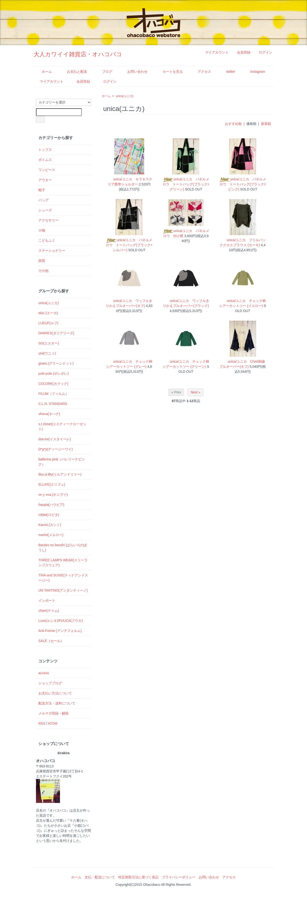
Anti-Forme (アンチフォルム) (60, 631)
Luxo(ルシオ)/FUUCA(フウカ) (60, 621)
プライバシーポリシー (178, 877)
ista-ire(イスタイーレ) (54, 439)
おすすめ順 (233, 124)
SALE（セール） (51, 641)
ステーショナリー (51, 250)
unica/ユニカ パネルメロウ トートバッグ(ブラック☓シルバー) (129, 245)
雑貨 (41, 261)
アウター (45, 180)
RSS (41, 723)
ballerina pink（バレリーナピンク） (61, 461)
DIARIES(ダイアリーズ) (56, 333)
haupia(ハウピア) (51, 505)
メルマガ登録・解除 (53, 713)
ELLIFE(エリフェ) (51, 484)
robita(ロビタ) (48, 515)
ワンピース (46, 170)
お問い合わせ (134, 71)
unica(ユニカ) (124, 96)
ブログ (103, 71)
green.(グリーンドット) (56, 363)
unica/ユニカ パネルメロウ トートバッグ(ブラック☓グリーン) (186, 184)
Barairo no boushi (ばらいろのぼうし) (62, 547)
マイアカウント (214, 52)
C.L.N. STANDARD (52, 404)
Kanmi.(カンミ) (49, 525)
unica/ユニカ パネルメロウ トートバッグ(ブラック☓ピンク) (242, 184)
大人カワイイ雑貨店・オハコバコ (78, 54)
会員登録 (241, 52)
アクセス (201, 71)
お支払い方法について (55, 693)
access (43, 673)
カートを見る (169, 71)
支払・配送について (100, 877)
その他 (43, 271)
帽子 (41, 190)
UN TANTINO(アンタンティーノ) (63, 590)
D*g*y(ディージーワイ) (55, 449)
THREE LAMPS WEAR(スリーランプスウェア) (63, 562)
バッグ (43, 200)
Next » (195, 392)
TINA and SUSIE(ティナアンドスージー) (63, 577)
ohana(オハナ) (49, 414)
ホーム (43, 71)
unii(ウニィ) (47, 353)
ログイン (263, 52)
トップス (45, 150)
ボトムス (45, 160)
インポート (46, 600)
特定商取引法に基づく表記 (138, 877)
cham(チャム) (48, 610)
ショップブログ (50, 683)
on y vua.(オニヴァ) (53, 494)
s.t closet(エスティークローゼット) (62, 426)
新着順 (266, 124)
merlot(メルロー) (50, 535)
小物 (41, 230)
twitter (227, 71)
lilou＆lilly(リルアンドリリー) (60, 474)
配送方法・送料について (56, 703)
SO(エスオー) (48, 343)
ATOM (52, 723)
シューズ (45, 210)
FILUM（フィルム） (53, 394)
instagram (254, 71)
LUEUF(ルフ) (48, 323)
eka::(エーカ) (48, 313)
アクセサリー (48, 220)
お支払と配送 (73, 71)
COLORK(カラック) (53, 383)
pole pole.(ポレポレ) (53, 373)
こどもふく (46, 240)
